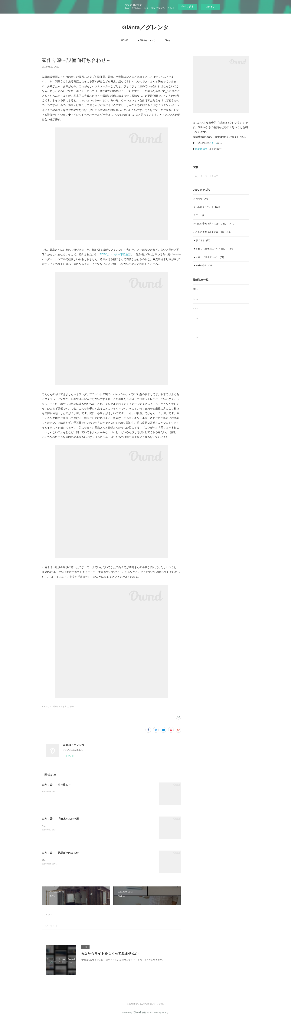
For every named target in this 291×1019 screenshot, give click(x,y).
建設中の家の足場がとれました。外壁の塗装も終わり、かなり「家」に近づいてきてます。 (88, 860)
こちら (213, 142)
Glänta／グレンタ (145, 27)
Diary (167, 40)
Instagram (201, 148)
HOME (124, 40)
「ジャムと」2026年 (203, 346)
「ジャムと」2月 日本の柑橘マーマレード (215, 336)
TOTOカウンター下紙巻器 (115, 254)
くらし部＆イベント (207, 206)
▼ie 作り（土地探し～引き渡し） (213, 248)
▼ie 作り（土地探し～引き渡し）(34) (58, 706)
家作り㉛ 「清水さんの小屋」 (61, 818)
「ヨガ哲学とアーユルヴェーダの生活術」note (217, 327)
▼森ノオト (201, 240)
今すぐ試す (187, 6)
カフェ (198, 215)
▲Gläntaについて (146, 40)
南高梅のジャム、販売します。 (209, 289)
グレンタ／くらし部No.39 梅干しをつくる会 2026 (218, 298)
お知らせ (200, 198)
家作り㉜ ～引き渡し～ (56, 784)
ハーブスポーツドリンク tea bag (209, 308)
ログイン (210, 6)
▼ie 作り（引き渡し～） (208, 257)
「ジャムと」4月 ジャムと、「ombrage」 (215, 317)
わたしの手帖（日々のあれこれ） (213, 223)
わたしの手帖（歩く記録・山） (212, 232)
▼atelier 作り (202, 265)
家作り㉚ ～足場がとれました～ (61, 852)
